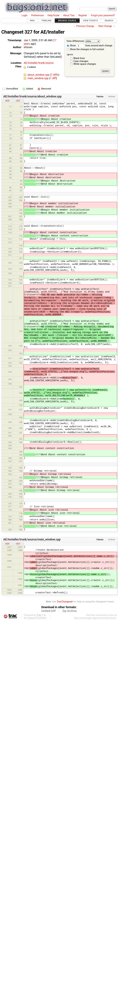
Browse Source (67, 20)
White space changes (85, 64)
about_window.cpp (39, 74)
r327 (18, 100)
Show (71, 45)
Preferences (37, 15)
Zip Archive (69, 611)
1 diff (53, 78)
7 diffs (54, 74)
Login (25, 15)
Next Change (105, 26)
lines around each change (94, 45)
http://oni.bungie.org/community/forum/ (95, 618)
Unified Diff (48, 611)
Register (82, 15)
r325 (7, 100)
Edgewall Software (37, 618)
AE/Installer (52, 32)
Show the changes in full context (85, 49)
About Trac (69, 15)
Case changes (81, 61)
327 (28, 32)
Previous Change (85, 26)
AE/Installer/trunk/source (39, 62)
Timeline (46, 20)
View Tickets (90, 20)
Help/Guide (53, 15)
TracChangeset (65, 601)
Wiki (32, 20)
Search (109, 20)
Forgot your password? (103, 15)
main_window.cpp (38, 78)
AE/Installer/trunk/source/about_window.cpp (32, 96)
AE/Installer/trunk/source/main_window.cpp (32, 539)
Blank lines (79, 58)
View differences (75, 41)
